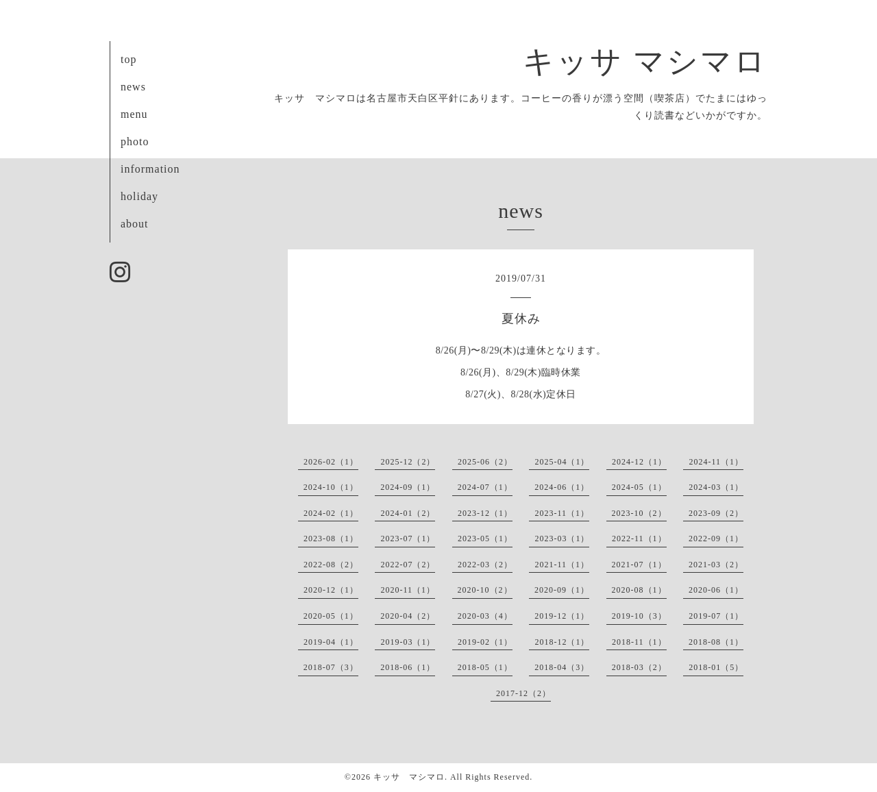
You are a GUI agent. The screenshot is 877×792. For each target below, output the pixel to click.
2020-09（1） (561, 590)
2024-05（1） (639, 487)
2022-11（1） (639, 538)
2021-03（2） (716, 564)
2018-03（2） (639, 667)
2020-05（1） (331, 616)
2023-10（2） (639, 513)
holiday (139, 196)
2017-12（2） (523, 693)
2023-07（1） (407, 538)
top (128, 59)
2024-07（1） (485, 487)
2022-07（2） (407, 564)
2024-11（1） (716, 462)
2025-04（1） (561, 462)
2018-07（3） (331, 667)
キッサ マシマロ (645, 62)
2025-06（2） (485, 462)
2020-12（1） (331, 590)
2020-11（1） (407, 590)
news (133, 86)
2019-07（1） (716, 616)
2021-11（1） (561, 564)
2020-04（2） (407, 616)
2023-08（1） (331, 538)
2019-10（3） (639, 616)
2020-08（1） (639, 590)
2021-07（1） (639, 564)
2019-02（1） (485, 642)
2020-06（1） (716, 590)
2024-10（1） (331, 487)
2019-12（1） (561, 616)
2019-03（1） (407, 642)
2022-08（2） (331, 564)
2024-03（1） (716, 487)
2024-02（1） (331, 513)
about (135, 224)
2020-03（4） (485, 616)
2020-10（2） (485, 590)
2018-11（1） (639, 642)
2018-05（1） (485, 667)
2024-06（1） (561, 487)
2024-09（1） (407, 487)
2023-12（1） (485, 513)
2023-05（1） (485, 538)
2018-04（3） (561, 667)
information (150, 169)
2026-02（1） (331, 462)
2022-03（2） (485, 564)
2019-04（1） (331, 642)
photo (135, 141)
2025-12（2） (407, 462)
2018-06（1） (407, 667)
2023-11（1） (561, 513)
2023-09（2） (716, 513)
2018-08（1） (716, 642)
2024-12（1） (639, 462)
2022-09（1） (716, 538)
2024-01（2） (407, 513)
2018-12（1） (561, 642)
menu (134, 114)
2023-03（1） (561, 538)
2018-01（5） (716, 667)
